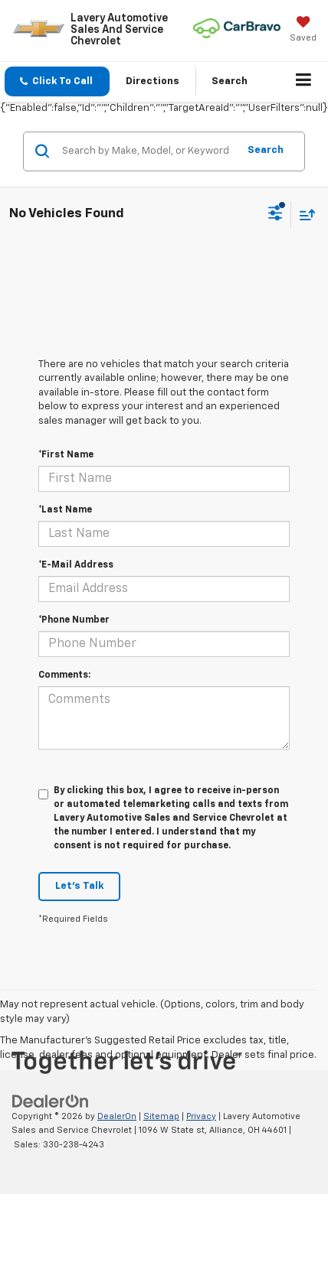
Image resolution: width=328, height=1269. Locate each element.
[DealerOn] (50, 1101)
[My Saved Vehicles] (303, 30)
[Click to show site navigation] (304, 82)
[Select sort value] (303, 214)
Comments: (64, 675)
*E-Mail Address (75, 565)
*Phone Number (74, 620)
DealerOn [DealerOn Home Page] (116, 1116)
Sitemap (161, 1116)
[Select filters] (275, 215)
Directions (152, 81)
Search (266, 150)
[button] (57, 81)
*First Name (65, 455)
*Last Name (65, 510)
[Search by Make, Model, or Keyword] (148, 151)
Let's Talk (79, 886)
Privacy (201, 1116)
